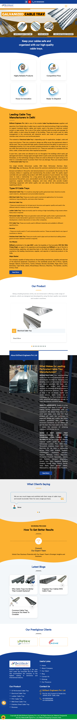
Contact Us (45, 676)
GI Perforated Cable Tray (20, 690)
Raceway (12, 228)
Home (44, 665)
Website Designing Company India (50, 717)
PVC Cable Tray (14, 168)
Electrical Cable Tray (15, 202)
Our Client (45, 671)
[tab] (24, 355)
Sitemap (44, 679)
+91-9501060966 (47, 700)
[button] (31, 346)
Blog (43, 674)
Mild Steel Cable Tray (18, 701)
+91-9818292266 (38, 2)
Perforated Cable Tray (18, 161)
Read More (15, 272)
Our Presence (46, 682)
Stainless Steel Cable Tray (20, 704)
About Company (47, 668)
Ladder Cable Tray (17, 696)
